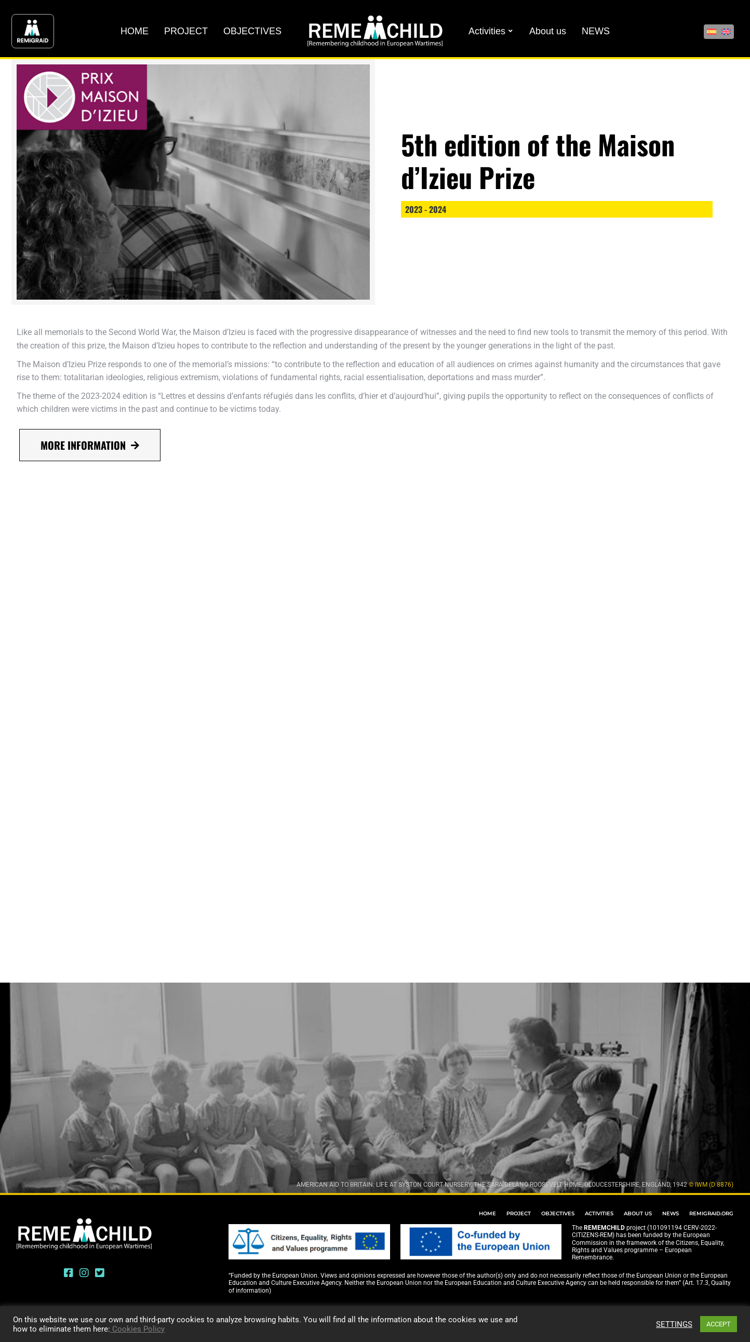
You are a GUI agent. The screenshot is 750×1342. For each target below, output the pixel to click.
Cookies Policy (137, 1329)
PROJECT (518, 1213)
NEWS (670, 1213)
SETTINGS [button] (674, 1324)
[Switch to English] (726, 31)
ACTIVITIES (599, 1213)
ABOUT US (638, 1213)
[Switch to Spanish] (711, 31)
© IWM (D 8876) (711, 1184)
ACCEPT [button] (718, 1324)
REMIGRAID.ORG (711, 1213)
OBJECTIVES (557, 1213)
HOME (487, 1213)
